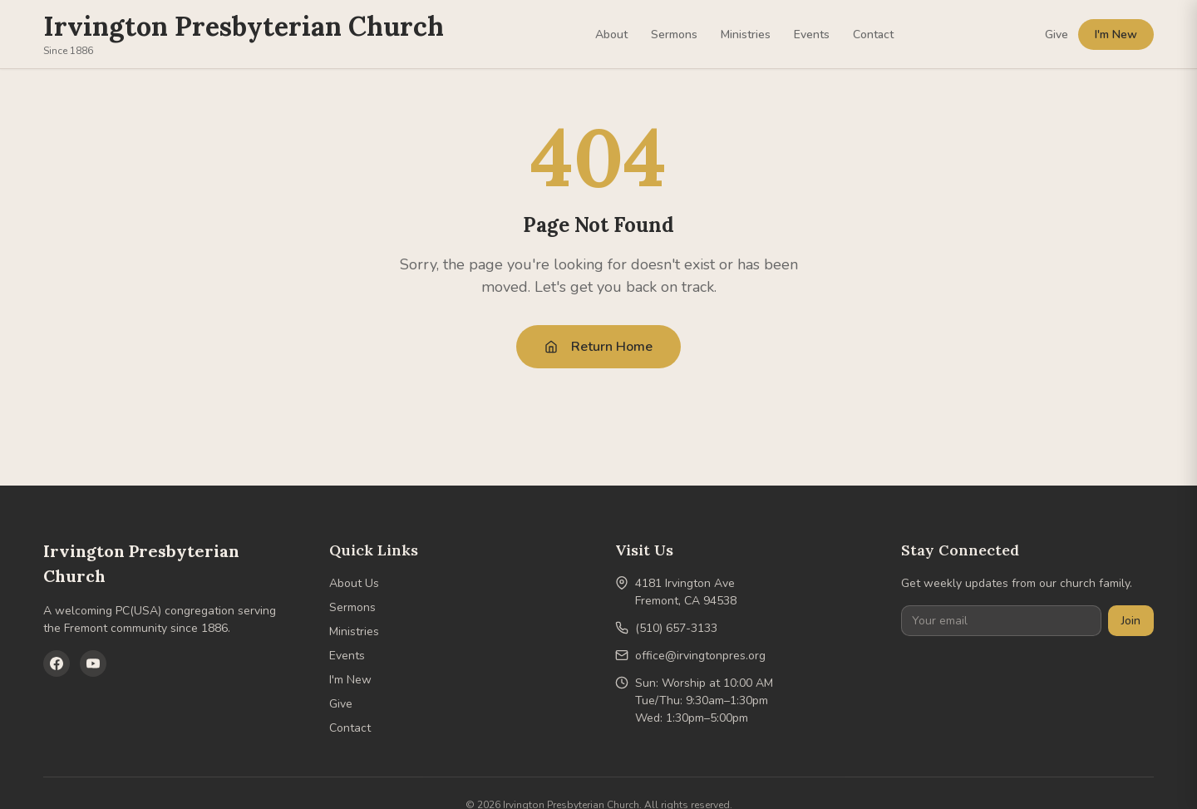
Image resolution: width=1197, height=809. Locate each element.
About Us (354, 583)
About (611, 34)
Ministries (746, 34)
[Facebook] (56, 663)
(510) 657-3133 (676, 628)
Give (1056, 34)
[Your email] (1001, 620)
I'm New (1116, 34)
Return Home (598, 347)
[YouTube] (93, 663)
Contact (873, 34)
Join (1130, 621)
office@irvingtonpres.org (700, 655)
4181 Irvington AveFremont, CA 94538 (685, 592)
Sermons (674, 34)
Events (812, 34)
